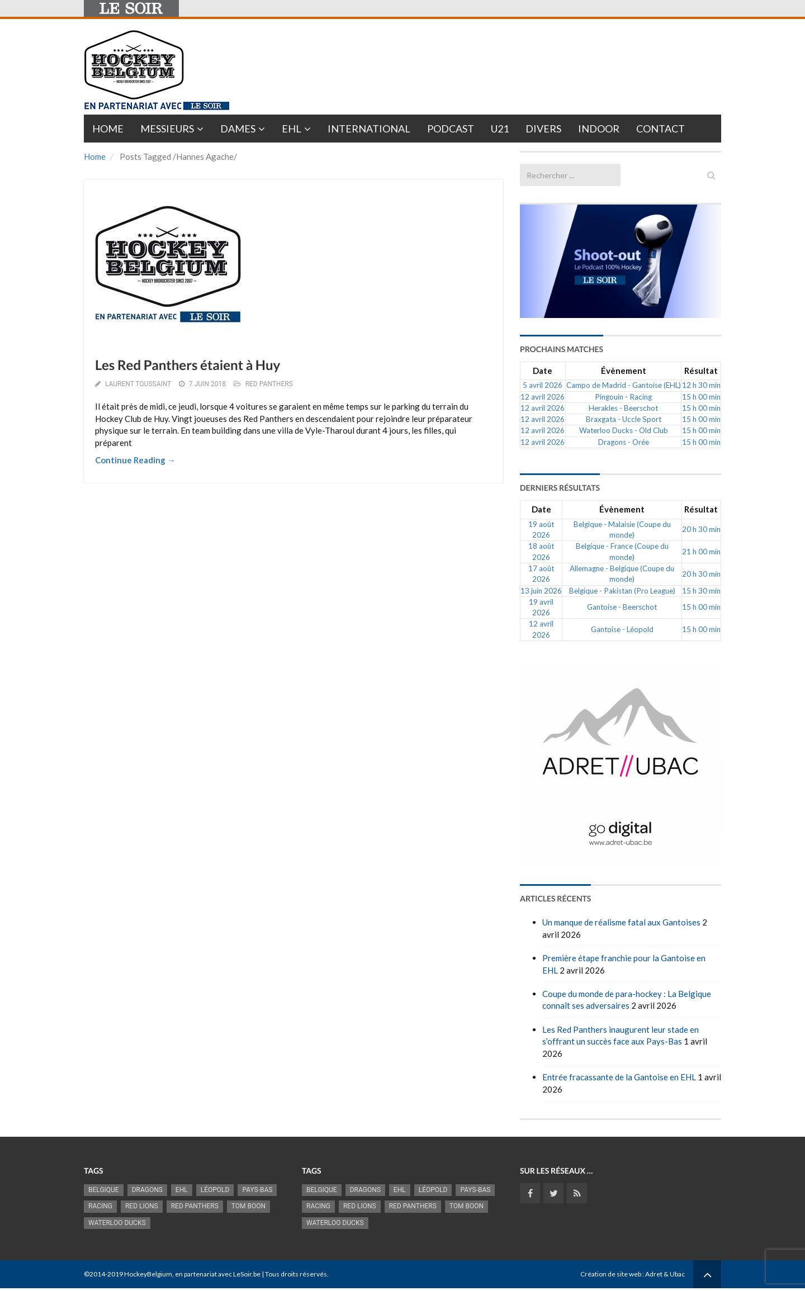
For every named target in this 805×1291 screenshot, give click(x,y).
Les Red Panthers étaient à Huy (187, 365)
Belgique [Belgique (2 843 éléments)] (103, 1190)
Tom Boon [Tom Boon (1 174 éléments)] (248, 1206)
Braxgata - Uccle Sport (623, 419)
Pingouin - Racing (623, 396)
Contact (660, 128)
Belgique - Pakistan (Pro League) (622, 590)
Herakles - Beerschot (623, 408)
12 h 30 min (701, 385)
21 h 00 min (701, 551)
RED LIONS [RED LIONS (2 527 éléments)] (141, 1206)
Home (108, 128)
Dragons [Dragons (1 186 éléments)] (147, 1190)
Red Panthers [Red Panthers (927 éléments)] (195, 1206)
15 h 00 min (701, 396)
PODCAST (450, 128)
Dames (237, 128)
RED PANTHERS (269, 384)
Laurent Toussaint (138, 384)
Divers (543, 128)
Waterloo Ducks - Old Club (623, 430)
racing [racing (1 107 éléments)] (100, 1206)
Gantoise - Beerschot (622, 606)
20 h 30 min (701, 529)
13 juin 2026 (541, 590)
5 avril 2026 (542, 385)
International (369, 128)
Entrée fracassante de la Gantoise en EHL (619, 1077)
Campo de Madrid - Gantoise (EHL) (623, 385)
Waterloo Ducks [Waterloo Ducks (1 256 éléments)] (117, 1223)
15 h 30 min (701, 590)
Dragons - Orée (623, 442)
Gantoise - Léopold (622, 629)
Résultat (701, 371)
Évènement (623, 371)
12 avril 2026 (542, 396)
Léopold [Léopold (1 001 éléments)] (215, 1190)
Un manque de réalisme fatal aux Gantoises (621, 922)
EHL (291, 128)
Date (542, 371)
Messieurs (167, 128)
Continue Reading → (135, 460)
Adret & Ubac (665, 1274)
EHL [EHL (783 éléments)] (182, 1190)
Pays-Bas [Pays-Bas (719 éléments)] (257, 1190)
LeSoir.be (247, 1274)
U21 (500, 128)
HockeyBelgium (148, 1274)
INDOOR (598, 128)
